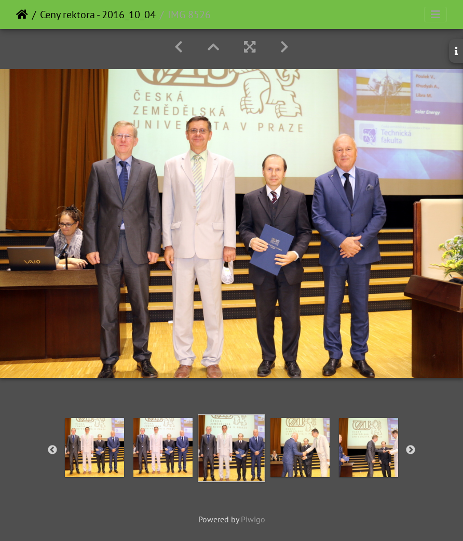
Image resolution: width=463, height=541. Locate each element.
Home (22, 14)
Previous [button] (52, 450)
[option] (94, 447)
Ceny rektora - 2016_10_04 (98, 14)
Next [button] (410, 450)
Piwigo (253, 519)
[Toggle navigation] (435, 14)
